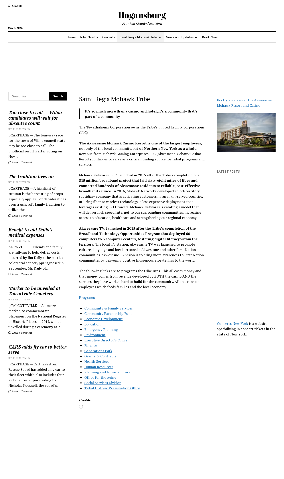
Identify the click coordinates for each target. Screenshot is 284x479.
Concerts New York (232, 323)
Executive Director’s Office (105, 340)
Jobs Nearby (89, 37)
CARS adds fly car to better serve (37, 349)
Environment (95, 334)
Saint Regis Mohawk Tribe (139, 37)
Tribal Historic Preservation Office (112, 388)
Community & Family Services (108, 308)
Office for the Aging (100, 377)
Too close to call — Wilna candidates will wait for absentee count (35, 118)
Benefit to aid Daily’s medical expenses (30, 232)
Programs (87, 297)
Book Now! (210, 37)
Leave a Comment (20, 162)
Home (71, 37)
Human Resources (98, 366)
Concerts (108, 37)
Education (92, 324)
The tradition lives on (31, 176)
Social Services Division (102, 382)
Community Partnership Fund (108, 313)
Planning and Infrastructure (107, 372)
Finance (90, 345)
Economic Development (103, 318)
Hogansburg (142, 15)
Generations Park (98, 350)
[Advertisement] (246, 247)
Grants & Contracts (100, 356)
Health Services (96, 361)
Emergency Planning (101, 329)
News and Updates (180, 37)
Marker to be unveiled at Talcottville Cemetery (34, 291)
